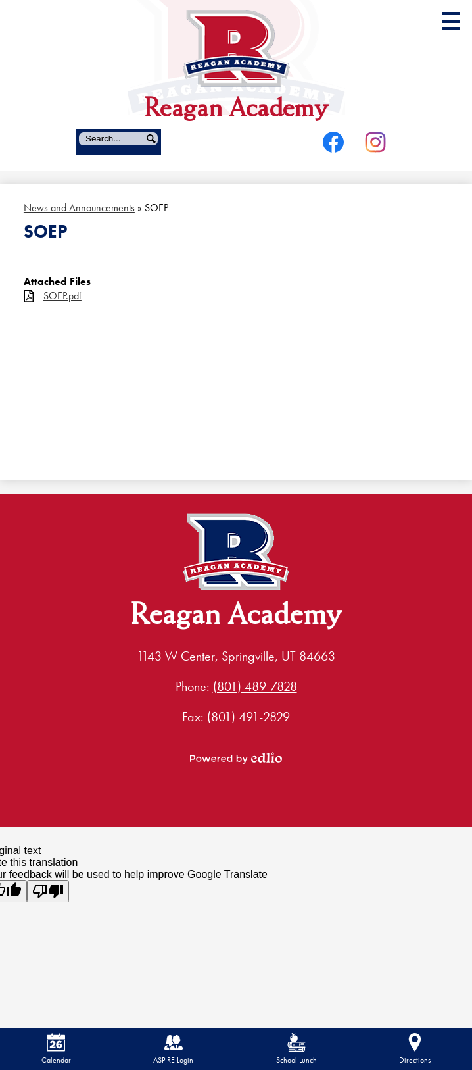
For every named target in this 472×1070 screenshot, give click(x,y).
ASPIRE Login (173, 1049)
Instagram (375, 145)
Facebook (333, 145)
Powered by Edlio (236, 758)
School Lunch (296, 1049)
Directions (415, 1049)
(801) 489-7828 (255, 686)
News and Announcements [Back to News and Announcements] (79, 208)
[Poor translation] (48, 891)
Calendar (56, 1049)
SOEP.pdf (62, 296)
